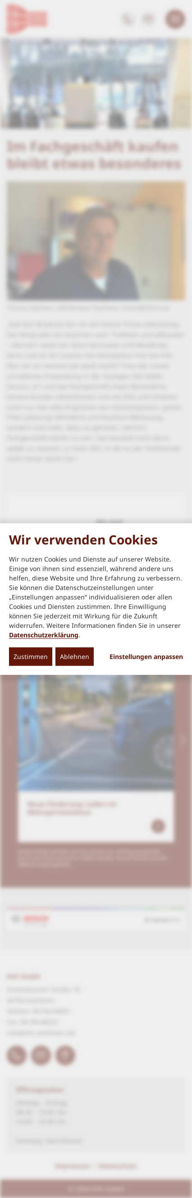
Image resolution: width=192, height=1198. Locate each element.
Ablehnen (74, 656)
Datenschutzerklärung (43, 635)
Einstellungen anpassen (146, 656)
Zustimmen (31, 656)
